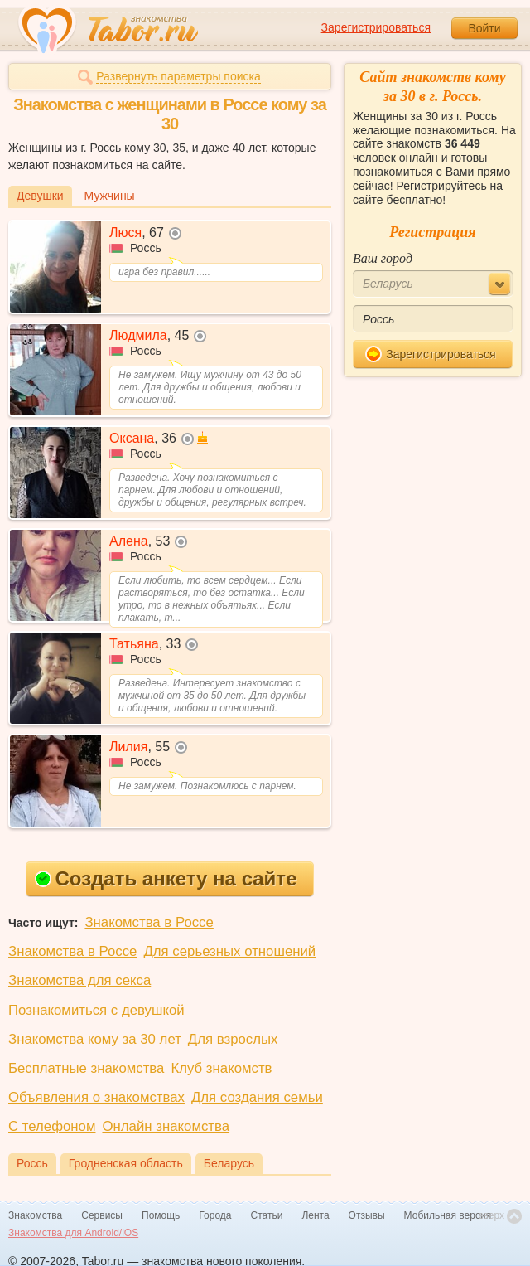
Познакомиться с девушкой (96, 1010)
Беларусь (229, 1163)
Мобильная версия (448, 1215)
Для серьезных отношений (229, 951)
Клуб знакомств (221, 1068)
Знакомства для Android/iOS (73, 1233)
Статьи (267, 1215)
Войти (484, 28)
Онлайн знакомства (165, 1126)
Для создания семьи (257, 1097)
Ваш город (382, 258)
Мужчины (109, 195)
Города (215, 1215)
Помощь (161, 1215)
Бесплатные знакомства (86, 1068)
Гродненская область (126, 1163)
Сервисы (102, 1215)
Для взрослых (233, 1039)
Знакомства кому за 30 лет (94, 1039)
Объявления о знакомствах (96, 1097)
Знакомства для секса (79, 980)
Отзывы (367, 1215)
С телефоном (51, 1126)
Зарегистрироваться (376, 27)
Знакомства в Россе (148, 922)
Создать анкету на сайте (166, 878)
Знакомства (35, 1215)
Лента (315, 1215)
